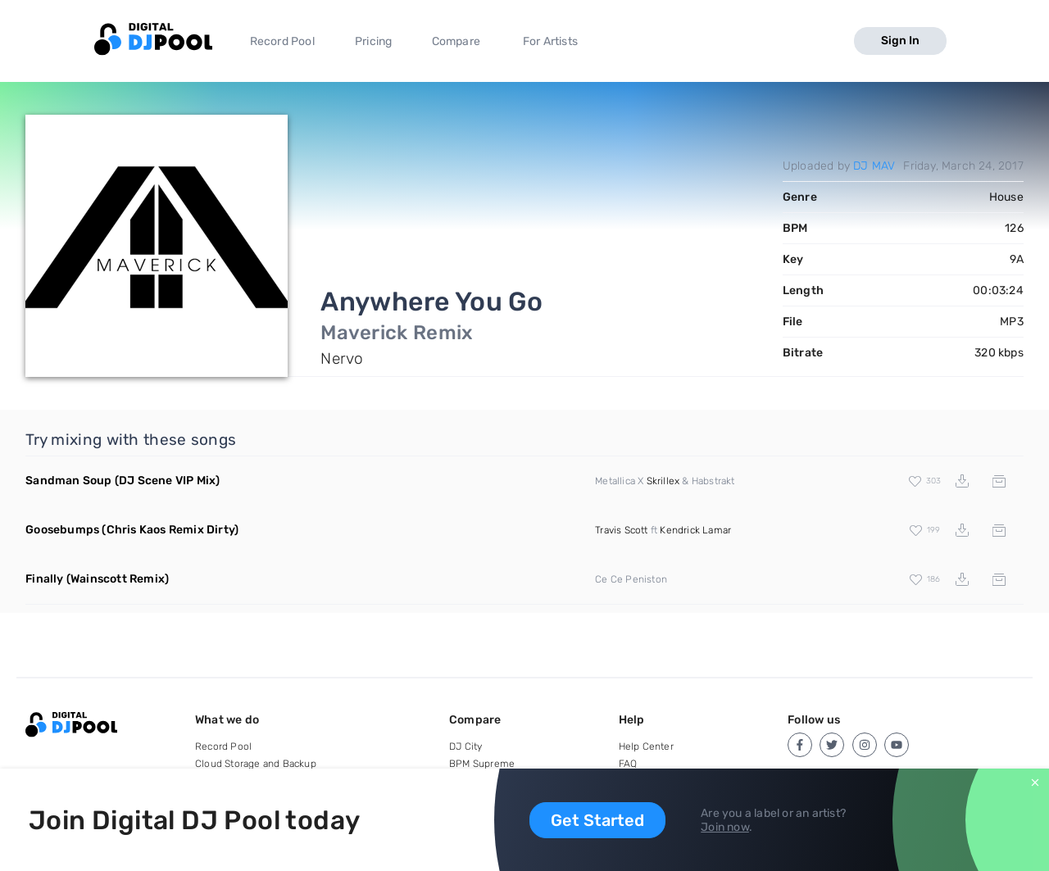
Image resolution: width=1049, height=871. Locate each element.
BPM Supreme (482, 763)
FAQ (628, 763)
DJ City (465, 746)
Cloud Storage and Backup (255, 763)
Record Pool (282, 41)
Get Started (597, 820)
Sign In (900, 41)
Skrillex (663, 481)
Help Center (646, 746)
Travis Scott (621, 530)
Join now (725, 827)
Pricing (373, 41)
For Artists (550, 41)
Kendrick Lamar (695, 530)
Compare (456, 41)
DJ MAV (874, 166)
